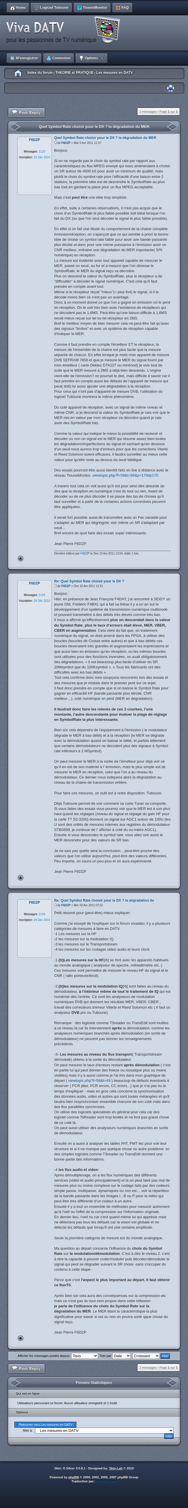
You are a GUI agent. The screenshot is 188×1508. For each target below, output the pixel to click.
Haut (20, 558)
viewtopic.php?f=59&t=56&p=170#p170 (125, 475)
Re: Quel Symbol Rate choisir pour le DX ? (89, 581)
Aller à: (28, 1430)
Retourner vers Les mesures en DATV (46, 1424)
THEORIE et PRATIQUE (74, 73)
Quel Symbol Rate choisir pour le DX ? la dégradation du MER (94, 126)
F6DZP (66, 142)
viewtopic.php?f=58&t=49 (89, 1080)
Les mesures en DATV (114, 73)
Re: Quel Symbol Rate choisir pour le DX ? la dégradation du (104, 900)
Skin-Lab (115, 1468)
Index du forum (40, 73)
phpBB (74, 1477)
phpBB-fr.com (106, 1481)
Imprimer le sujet (170, 88)
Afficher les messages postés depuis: (58, 1355)
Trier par (114, 1355)
